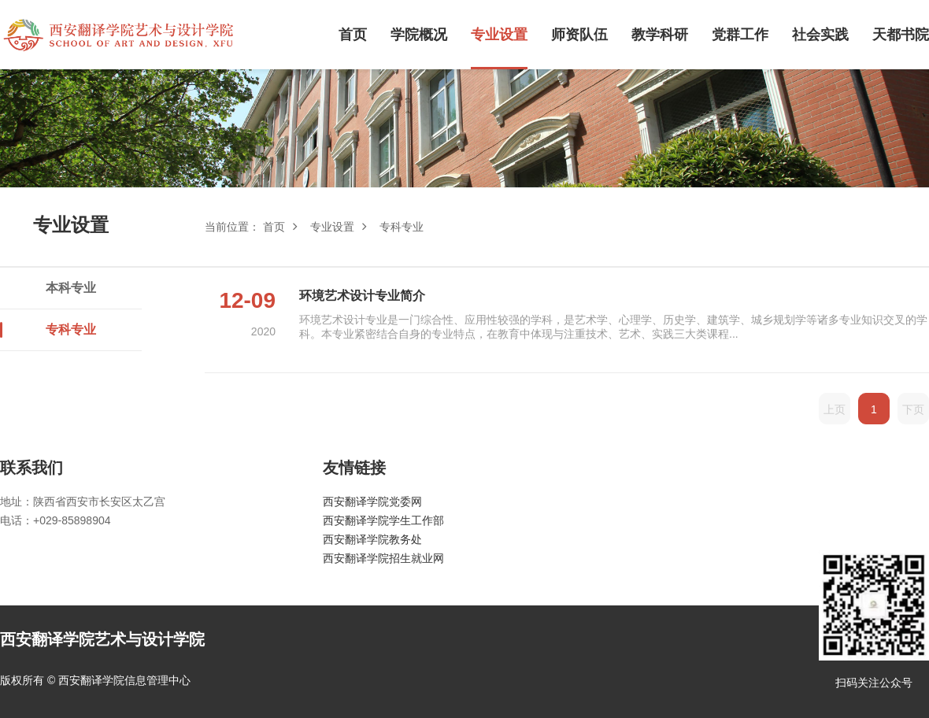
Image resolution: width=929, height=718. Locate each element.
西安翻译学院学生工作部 (383, 520)
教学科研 (659, 35)
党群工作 (740, 35)
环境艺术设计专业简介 (362, 295)
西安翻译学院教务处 (372, 539)
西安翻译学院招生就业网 (383, 558)
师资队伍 (579, 35)
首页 (353, 35)
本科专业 (71, 287)
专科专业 (71, 329)
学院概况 (418, 35)
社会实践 (820, 35)
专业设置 (499, 35)
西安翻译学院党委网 (372, 501)
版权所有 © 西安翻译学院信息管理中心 (95, 680)
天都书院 (900, 35)
